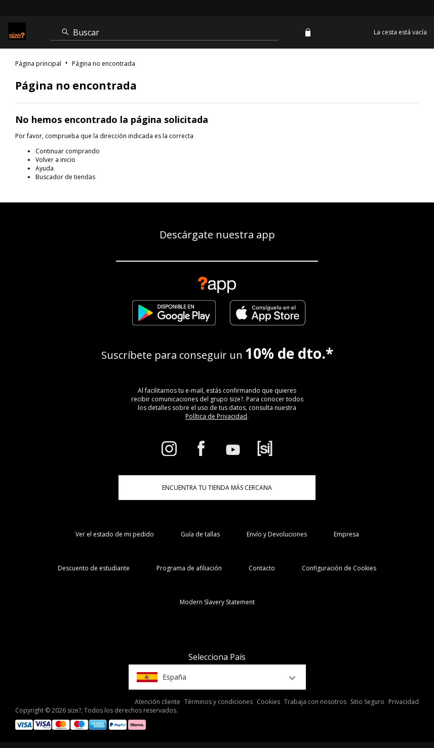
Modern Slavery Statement (217, 602)
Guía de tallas (200, 534)
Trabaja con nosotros (315, 701)
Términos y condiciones (218, 701)
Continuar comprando (67, 151)
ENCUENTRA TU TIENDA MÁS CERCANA (217, 487)
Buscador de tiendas (65, 177)
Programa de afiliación (189, 568)
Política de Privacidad (216, 416)
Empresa (346, 534)
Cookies (268, 701)
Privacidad (403, 701)
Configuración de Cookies (339, 568)
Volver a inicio (55, 159)
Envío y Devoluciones (277, 534)
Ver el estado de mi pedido (114, 534)
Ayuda (44, 168)
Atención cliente (157, 701)
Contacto (262, 568)
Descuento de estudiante (94, 568)
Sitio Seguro (367, 701)
